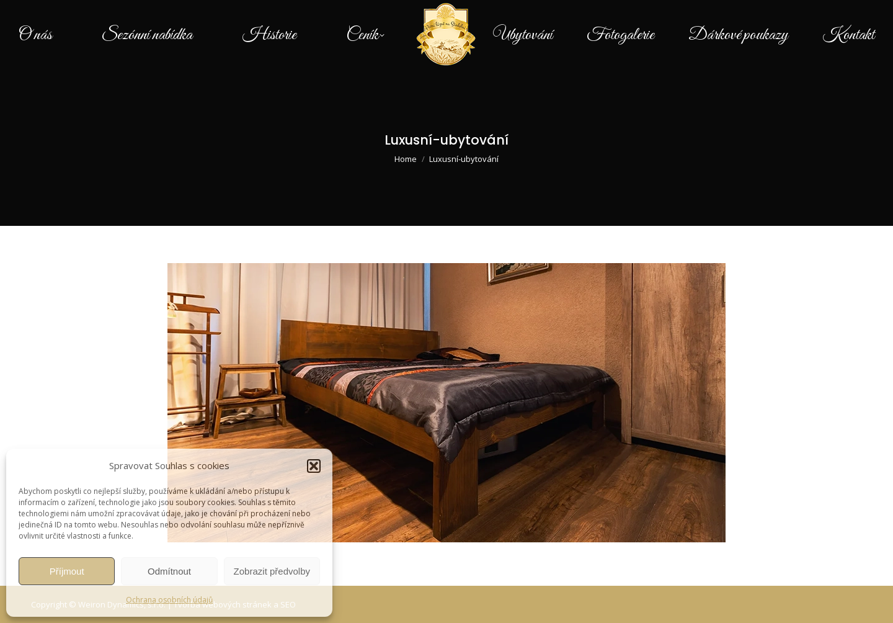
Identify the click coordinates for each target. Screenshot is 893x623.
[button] (314, 466)
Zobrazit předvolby (272, 571)
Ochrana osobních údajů (169, 599)
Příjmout (67, 571)
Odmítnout (169, 571)
